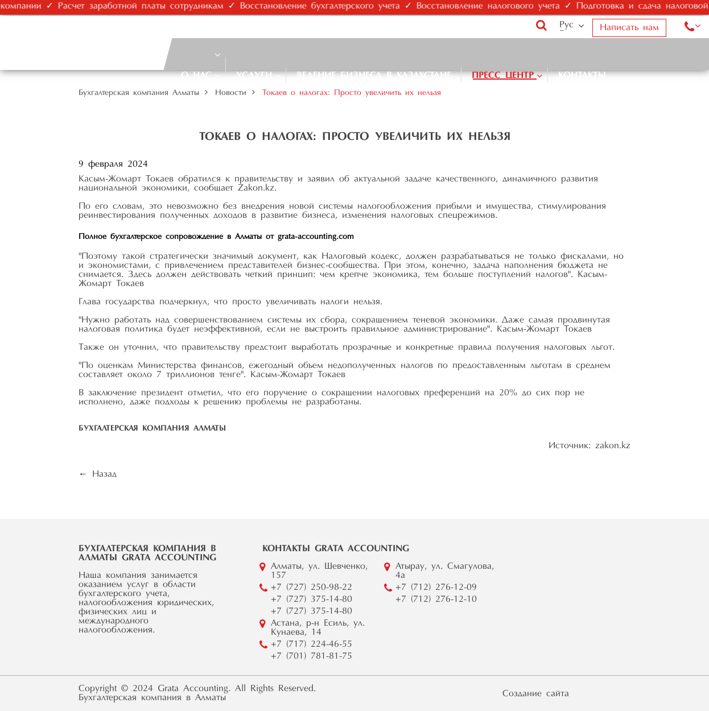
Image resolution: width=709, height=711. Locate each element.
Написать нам (629, 27)
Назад (104, 474)
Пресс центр (503, 75)
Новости (230, 93)
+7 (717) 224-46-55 (311, 644)
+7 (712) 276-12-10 (436, 599)
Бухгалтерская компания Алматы (139, 93)
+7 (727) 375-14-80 (311, 599)
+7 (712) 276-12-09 (436, 587)
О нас (196, 75)
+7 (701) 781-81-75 (311, 656)
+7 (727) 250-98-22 (311, 587)
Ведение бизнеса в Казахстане (373, 75)
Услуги (254, 75)
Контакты (582, 75)
